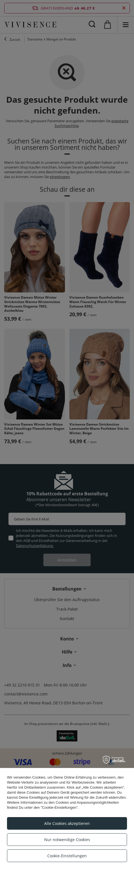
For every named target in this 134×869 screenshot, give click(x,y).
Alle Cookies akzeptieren (67, 823)
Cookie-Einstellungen (67, 855)
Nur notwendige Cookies (67, 839)
